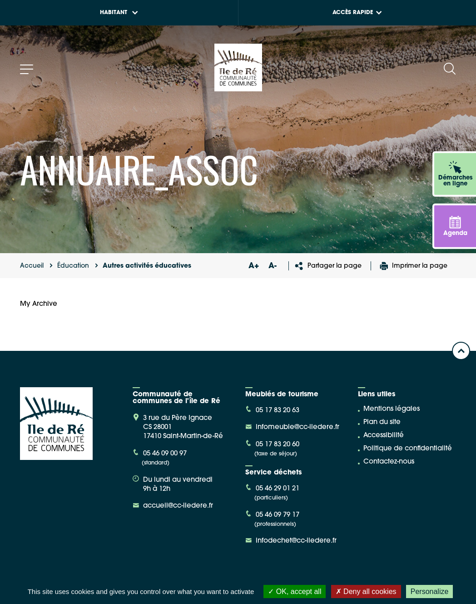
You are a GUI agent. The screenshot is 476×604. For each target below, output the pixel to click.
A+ (253, 266)
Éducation (73, 266)
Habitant (119, 12)
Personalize (430, 591)
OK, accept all (294, 591)
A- (272, 266)
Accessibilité (383, 435)
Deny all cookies (366, 591)
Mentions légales (391, 409)
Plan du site (382, 422)
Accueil (32, 266)
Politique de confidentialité (407, 448)
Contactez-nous (388, 462)
